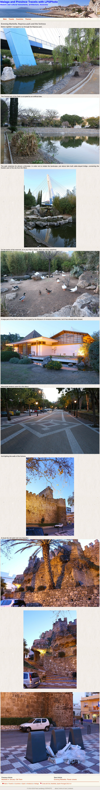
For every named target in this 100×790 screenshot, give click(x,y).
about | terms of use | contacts (64, 788)
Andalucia (30, 783)
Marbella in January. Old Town (11, 779)
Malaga (36, 783)
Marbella (53, 783)
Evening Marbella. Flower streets (65, 779)
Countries (19, 19)
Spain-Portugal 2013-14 (64, 783)
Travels (11, 19)
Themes (28, 19)
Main (5, 19)
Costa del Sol (46, 783)
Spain (24, 783)
